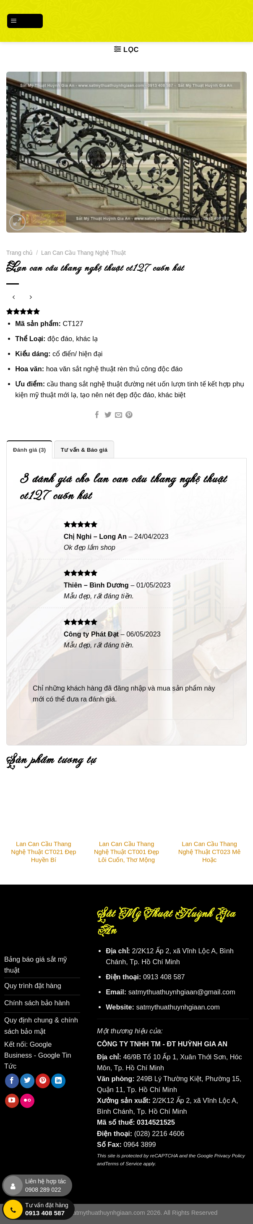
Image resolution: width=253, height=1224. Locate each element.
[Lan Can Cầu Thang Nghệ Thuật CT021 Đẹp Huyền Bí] (43, 809)
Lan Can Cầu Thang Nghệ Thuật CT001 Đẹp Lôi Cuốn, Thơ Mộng (126, 852)
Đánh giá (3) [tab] (29, 449)
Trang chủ (19, 252)
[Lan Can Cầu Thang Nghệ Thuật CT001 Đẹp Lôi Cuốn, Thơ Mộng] (126, 809)
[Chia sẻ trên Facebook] (97, 415)
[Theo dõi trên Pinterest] (43, 1080)
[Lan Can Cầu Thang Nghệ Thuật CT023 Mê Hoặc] (209, 809)
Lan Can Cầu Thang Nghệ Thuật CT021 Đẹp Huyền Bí (43, 852)
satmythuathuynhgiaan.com (178, 1006)
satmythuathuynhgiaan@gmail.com (181, 992)
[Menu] (25, 21)
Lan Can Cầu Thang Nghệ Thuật (83, 252)
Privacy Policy (229, 1155)
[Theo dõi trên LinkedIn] (58, 1080)
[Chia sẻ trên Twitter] (108, 415)
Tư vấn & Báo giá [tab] (83, 449)
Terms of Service (123, 1163)
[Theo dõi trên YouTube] (12, 1100)
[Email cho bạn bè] (118, 415)
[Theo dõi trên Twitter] (27, 1080)
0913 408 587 (164, 977)
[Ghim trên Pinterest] (129, 415)
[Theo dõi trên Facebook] (12, 1080)
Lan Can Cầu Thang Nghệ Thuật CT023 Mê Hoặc (209, 852)
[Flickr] (27, 1100)
